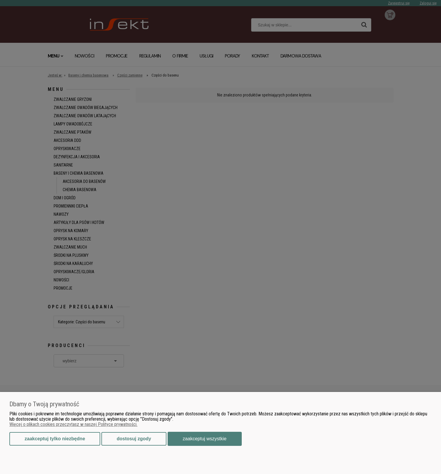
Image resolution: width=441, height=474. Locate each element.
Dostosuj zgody (134, 438)
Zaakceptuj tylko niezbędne (55, 438)
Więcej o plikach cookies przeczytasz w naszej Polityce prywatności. (73, 424)
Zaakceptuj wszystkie (205, 438)
